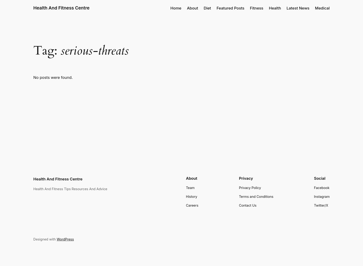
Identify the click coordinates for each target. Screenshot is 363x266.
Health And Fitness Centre (61, 8)
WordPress (65, 239)
